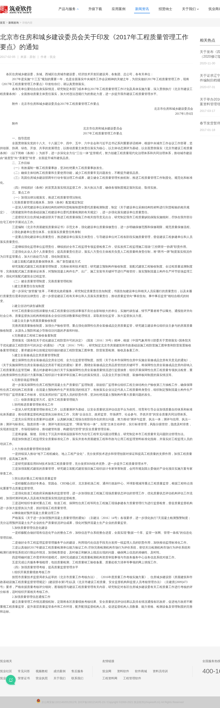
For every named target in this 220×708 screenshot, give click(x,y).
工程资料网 (109, 678)
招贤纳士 (165, 9)
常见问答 (24, 671)
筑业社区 (6, 671)
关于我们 (190, 9)
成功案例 (59, 671)
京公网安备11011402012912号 (59, 702)
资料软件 (123, 671)
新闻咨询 (13, 22)
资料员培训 (160, 671)
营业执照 (42, 678)
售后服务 (77, 671)
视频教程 (42, 671)
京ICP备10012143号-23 (91, 702)
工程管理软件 (132, 678)
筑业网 (106, 671)
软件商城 (141, 671)
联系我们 (77, 678)
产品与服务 (68, 9)
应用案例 (118, 9)
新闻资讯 (142, 9)
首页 (2, 22)
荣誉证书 (24, 678)
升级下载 (95, 9)
